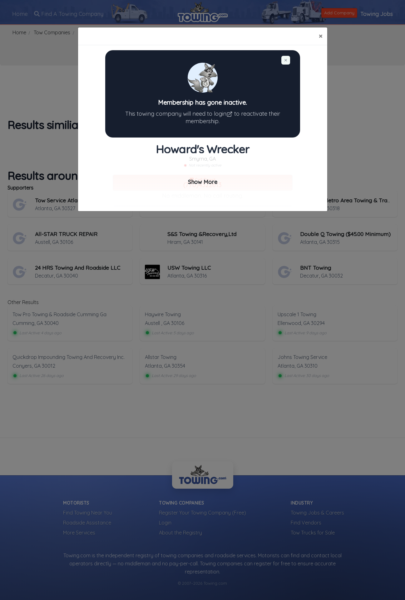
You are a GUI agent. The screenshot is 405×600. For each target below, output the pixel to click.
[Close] (320, 36)
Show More (202, 182)
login (224, 113)
